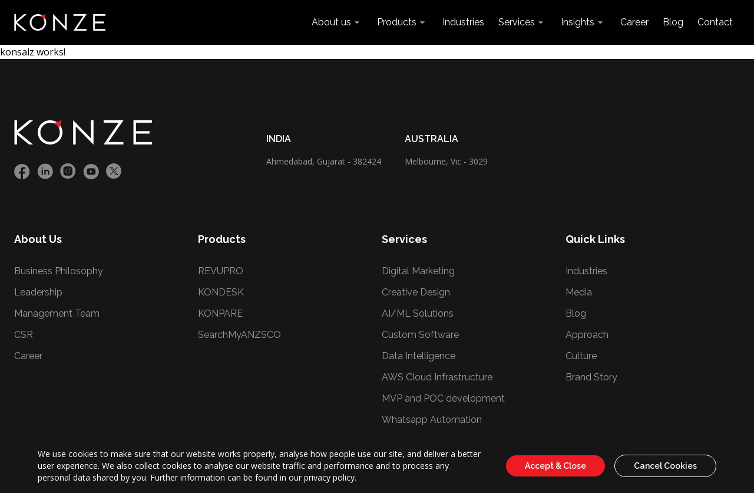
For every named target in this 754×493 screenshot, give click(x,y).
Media (579, 292)
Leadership (38, 292)
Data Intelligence (418, 355)
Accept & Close (555, 466)
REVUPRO (220, 271)
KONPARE (220, 313)
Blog (673, 22)
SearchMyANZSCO (239, 334)
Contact (715, 22)
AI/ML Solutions (418, 313)
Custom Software (420, 334)
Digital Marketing (418, 271)
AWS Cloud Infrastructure (437, 377)
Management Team (57, 313)
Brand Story (591, 377)
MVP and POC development (443, 398)
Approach (587, 334)
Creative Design (416, 292)
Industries (463, 22)
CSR (23, 334)
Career (634, 22)
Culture (581, 355)
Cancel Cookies (665, 466)
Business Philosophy (58, 271)
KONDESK (221, 292)
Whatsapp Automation (432, 419)
